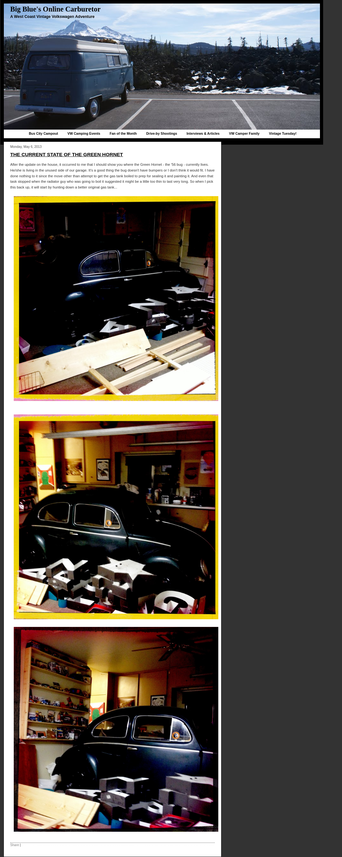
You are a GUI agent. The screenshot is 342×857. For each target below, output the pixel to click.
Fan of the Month (123, 133)
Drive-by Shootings (161, 133)
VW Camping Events (83, 133)
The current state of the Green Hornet (66, 154)
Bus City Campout (43, 133)
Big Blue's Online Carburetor (55, 9)
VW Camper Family (244, 133)
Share (14, 845)
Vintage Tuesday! (282, 133)
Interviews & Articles (203, 133)
